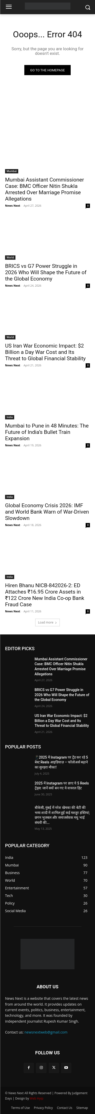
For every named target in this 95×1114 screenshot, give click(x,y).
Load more (47, 622)
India (10, 417)
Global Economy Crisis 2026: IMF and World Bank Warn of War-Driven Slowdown (47, 511)
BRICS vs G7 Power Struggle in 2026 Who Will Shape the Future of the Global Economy (45, 272)
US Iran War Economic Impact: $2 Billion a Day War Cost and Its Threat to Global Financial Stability (45, 352)
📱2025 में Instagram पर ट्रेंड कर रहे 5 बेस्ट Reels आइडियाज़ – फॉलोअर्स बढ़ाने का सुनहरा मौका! (61, 762)
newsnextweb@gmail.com (46, 1032)
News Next (12, 205)
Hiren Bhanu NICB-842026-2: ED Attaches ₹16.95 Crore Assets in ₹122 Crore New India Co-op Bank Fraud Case (44, 595)
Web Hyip (37, 1098)
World (10, 257)
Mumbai (12, 171)
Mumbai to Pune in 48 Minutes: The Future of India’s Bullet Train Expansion (47, 432)
